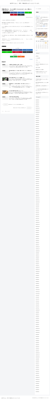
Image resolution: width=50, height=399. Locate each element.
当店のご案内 (38, 67)
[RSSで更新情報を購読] (18, 54)
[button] (30, 12)
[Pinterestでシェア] (25, 12)
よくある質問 (38, 58)
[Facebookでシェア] (9, 12)
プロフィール (38, 62)
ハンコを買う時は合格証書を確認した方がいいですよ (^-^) (42, 90)
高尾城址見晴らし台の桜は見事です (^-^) (42, 86)
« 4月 (36, 50)
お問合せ (44, 26)
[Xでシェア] (4, 12)
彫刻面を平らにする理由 (39, 69)
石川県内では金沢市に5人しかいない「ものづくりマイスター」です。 (41, 72)
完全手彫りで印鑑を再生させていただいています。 (42, 65)
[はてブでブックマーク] (14, 12)
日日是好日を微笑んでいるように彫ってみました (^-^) (42, 80)
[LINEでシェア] (19, 12)
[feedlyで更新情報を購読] (16, 54)
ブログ (37, 60)
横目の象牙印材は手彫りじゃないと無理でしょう (42, 83)
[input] (42, 9)
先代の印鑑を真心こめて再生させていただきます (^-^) (42, 93)
